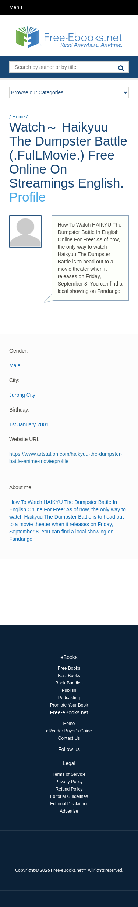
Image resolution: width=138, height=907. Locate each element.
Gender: (18, 351)
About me (20, 487)
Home (18, 116)
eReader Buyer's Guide (69, 730)
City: (14, 380)
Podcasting (69, 697)
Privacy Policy (69, 781)
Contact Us (69, 738)
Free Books (69, 668)
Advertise (69, 811)
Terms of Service (69, 774)
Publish (69, 690)
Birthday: (19, 410)
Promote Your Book (69, 705)
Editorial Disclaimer (69, 803)
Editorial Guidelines (69, 796)
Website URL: (25, 439)
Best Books (69, 675)
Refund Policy (68, 789)
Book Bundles (68, 683)
